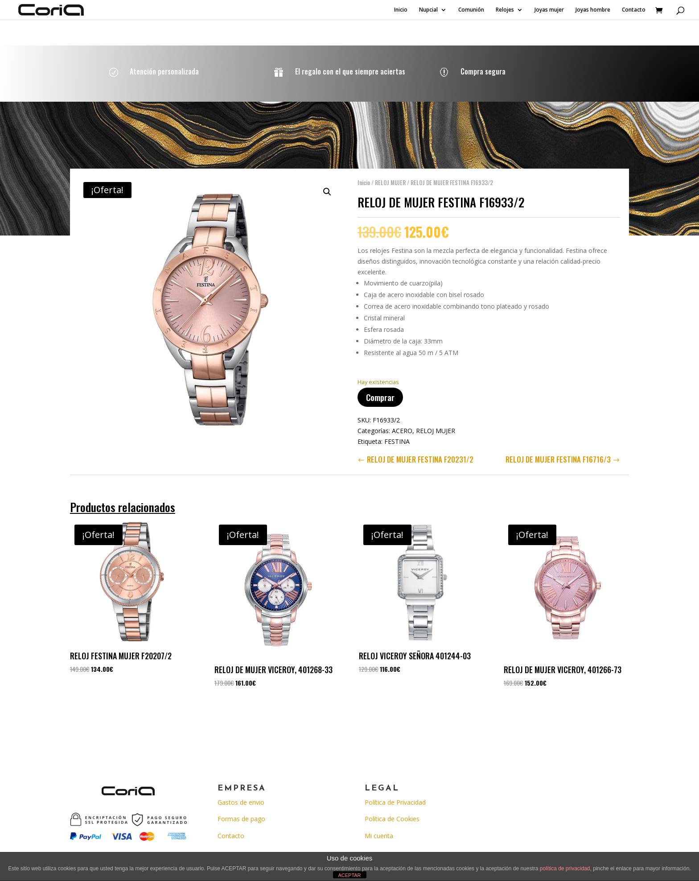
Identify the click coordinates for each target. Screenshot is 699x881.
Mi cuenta (379, 835)
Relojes (505, 10)
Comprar (380, 392)
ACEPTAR (349, 875)
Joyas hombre (593, 10)
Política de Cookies (392, 819)
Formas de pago (241, 819)
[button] (327, 187)
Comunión (471, 10)
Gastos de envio (241, 802)
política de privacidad (565, 868)
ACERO (402, 426)
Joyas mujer (549, 10)
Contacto (634, 10)
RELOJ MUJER (390, 178)
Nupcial (428, 10)
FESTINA (397, 437)
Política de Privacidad (395, 802)
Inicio (400, 10)
